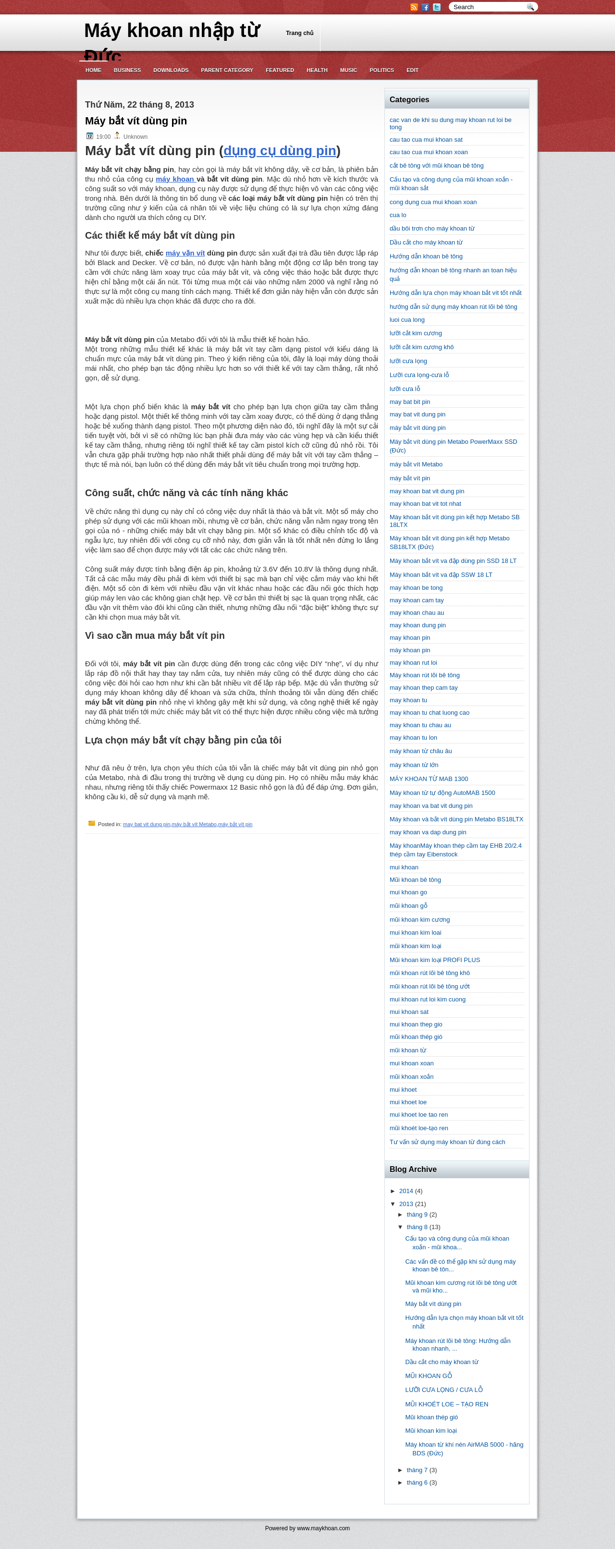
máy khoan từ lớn (414, 764)
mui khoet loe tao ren (419, 1114)
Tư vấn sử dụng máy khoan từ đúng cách (447, 1142)
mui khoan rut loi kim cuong (428, 999)
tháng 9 (417, 1214)
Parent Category (227, 70)
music (348, 70)
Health (317, 70)
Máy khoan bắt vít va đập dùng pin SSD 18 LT (453, 560)
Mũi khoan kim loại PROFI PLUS (435, 960)
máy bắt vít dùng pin (418, 427)
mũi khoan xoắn (412, 1076)
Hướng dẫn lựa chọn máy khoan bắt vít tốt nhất (456, 292)
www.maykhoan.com (323, 1528)
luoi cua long (407, 319)
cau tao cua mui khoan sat (426, 139)
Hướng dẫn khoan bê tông (426, 256)
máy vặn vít (185, 253)
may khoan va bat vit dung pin (431, 805)
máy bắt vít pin (235, 824)
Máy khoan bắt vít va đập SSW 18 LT (441, 574)
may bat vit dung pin (146, 824)
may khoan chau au (417, 612)
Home (93, 70)
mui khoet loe (408, 1102)
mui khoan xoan (412, 1063)
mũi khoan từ (408, 1050)
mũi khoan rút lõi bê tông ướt (430, 986)
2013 (406, 1203)
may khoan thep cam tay (424, 687)
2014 (406, 1191)
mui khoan (404, 867)
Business (127, 70)
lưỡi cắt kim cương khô (422, 347)
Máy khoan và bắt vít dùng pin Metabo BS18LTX (456, 819)
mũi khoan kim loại (415, 946)
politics (381, 70)
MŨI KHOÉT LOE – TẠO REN (446, 1404)
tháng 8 (417, 1227)
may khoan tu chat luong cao (429, 712)
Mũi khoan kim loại (430, 1430)
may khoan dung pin (418, 625)
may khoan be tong (416, 587)
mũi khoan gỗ (409, 905)
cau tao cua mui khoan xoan (429, 152)
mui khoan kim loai (416, 932)
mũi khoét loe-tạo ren (419, 1128)
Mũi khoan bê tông (415, 879)
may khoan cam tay (417, 600)
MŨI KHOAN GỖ (428, 1375)
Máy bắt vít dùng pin (136, 121)
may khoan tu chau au (420, 725)
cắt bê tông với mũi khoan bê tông (437, 165)
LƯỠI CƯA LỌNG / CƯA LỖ (443, 1389)
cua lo (398, 215)
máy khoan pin (410, 650)
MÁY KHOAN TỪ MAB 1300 (429, 778)
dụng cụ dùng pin (279, 150)
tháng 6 (417, 1482)
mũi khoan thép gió (416, 1036)
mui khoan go (408, 892)
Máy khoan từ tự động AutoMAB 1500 (442, 792)
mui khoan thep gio (416, 1024)
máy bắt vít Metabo (194, 824)
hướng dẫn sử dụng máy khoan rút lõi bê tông (453, 306)
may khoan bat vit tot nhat (425, 503)
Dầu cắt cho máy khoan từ (426, 242)
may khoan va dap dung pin (428, 832)
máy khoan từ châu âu (421, 751)
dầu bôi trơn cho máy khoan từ (432, 228)
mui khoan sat (409, 1011)
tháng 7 (417, 1470)
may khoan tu (408, 700)
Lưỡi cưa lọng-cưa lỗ (419, 374)
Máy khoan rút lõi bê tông (425, 675)
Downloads (170, 70)
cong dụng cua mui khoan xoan (433, 202)
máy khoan (176, 179)
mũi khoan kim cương (420, 919)
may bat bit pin (410, 401)
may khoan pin (410, 637)
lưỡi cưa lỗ (405, 388)
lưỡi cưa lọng (408, 361)
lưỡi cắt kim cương (416, 333)
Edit (412, 70)
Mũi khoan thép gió (431, 1417)
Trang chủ (299, 33)
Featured (280, 70)
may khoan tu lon (413, 737)
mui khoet (403, 1089)
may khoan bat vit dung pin (427, 491)
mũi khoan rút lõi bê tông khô (430, 972)
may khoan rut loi (413, 662)
